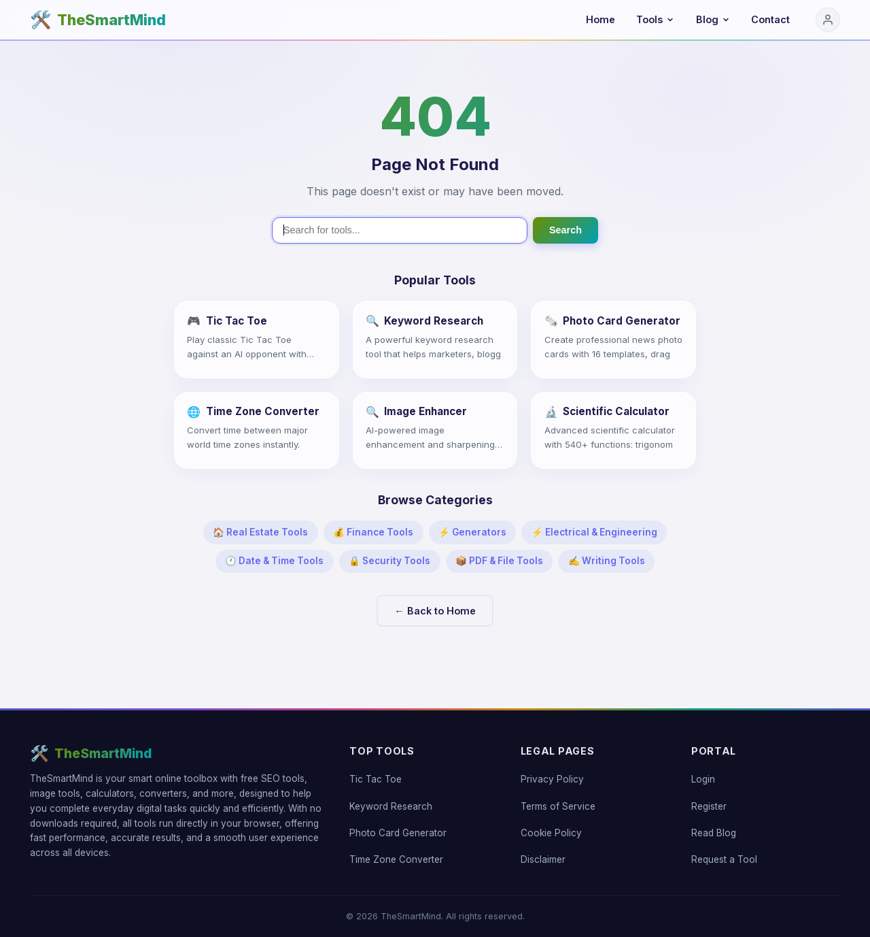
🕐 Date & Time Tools (274, 560)
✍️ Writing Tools (606, 560)
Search (565, 230)
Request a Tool (724, 859)
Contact (770, 19)
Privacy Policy (552, 779)
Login (703, 779)
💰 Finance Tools (373, 532)
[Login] (828, 19)
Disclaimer (543, 859)
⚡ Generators (472, 532)
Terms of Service (558, 806)
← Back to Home (434, 611)
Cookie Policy (551, 832)
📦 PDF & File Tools (499, 560)
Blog (713, 19)
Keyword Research (390, 806)
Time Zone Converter (396, 859)
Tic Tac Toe (375, 779)
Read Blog (713, 832)
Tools (655, 19)
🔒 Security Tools (389, 560)
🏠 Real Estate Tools (260, 532)
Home (600, 19)
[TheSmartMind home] (98, 20)
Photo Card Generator (398, 832)
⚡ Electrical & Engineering (594, 532)
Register (709, 806)
